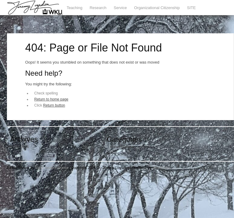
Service (120, 7)
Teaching (74, 7)
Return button (54, 105)
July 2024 (20, 147)
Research (97, 7)
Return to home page (51, 99)
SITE (191, 7)
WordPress (161, 168)
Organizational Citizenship (157, 7)
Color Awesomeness (51, 168)
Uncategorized (121, 147)
